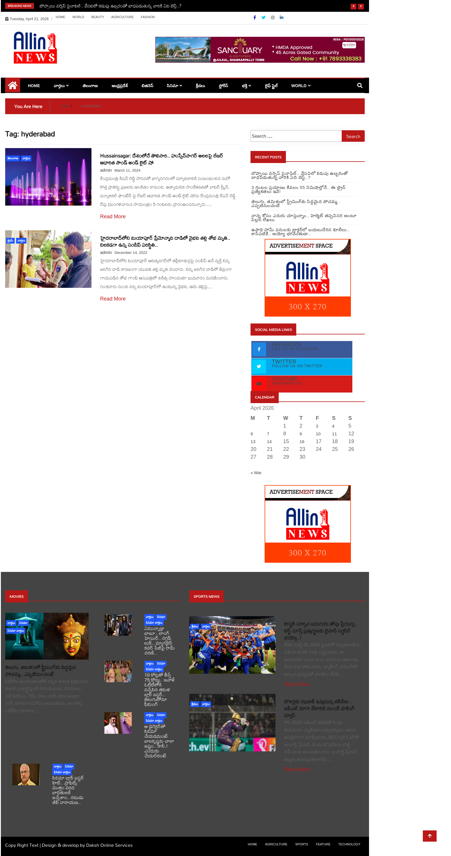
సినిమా (172, 85)
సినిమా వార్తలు (15, 630)
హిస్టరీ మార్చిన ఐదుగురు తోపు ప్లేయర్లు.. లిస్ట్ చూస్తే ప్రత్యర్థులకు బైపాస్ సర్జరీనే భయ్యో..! (321, 631)
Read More (113, 216)
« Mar (256, 472)
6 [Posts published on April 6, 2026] (252, 433)
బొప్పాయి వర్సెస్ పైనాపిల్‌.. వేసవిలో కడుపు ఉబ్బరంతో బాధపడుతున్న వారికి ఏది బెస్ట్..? (110, 5)
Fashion (148, 17)
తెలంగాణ (90, 85)
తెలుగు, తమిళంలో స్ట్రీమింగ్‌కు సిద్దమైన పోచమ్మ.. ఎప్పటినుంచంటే (40, 670)
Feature (323, 844)
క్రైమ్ (10, 240)
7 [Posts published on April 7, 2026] (268, 433)
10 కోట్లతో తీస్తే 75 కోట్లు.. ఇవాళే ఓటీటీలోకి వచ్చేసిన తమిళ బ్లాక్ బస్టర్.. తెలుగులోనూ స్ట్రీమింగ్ (159, 689)
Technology (349, 844)
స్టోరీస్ (223, 85)
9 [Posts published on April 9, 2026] (300, 433)
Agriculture (122, 17)
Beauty (97, 17)
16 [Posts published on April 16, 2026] (301, 441)
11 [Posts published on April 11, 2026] (334, 433)
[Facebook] (255, 17)
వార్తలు (59, 85)
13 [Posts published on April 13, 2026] (253, 441)
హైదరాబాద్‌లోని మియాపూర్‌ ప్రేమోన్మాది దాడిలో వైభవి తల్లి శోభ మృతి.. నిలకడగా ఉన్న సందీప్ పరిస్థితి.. (165, 241)
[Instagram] (273, 17)
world (78, 17)
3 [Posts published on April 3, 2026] (317, 426)
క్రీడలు (200, 85)
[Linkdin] (281, 17)
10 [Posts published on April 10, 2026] (318, 433)
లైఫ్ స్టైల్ (271, 85)
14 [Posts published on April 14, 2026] (269, 441)
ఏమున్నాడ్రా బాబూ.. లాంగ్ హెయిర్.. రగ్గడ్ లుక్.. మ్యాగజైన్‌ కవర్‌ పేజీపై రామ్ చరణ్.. (159, 640)
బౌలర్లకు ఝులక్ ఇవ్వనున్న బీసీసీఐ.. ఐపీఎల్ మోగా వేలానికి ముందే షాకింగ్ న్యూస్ (319, 708)
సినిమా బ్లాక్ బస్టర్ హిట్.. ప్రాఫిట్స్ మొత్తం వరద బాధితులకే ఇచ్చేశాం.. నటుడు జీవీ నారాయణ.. (68, 790)
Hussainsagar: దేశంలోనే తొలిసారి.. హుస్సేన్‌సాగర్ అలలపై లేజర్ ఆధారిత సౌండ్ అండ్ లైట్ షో (161, 159)
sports (301, 844)
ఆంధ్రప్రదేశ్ (120, 85)
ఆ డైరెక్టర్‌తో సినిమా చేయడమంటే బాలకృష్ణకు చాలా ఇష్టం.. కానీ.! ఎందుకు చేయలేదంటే (159, 740)
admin (106, 170)
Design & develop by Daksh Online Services (87, 845)
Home (60, 17)
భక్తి (244, 85)
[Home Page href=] (13, 87)
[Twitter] (264, 17)
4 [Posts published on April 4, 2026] (333, 426)
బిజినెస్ (147, 85)
